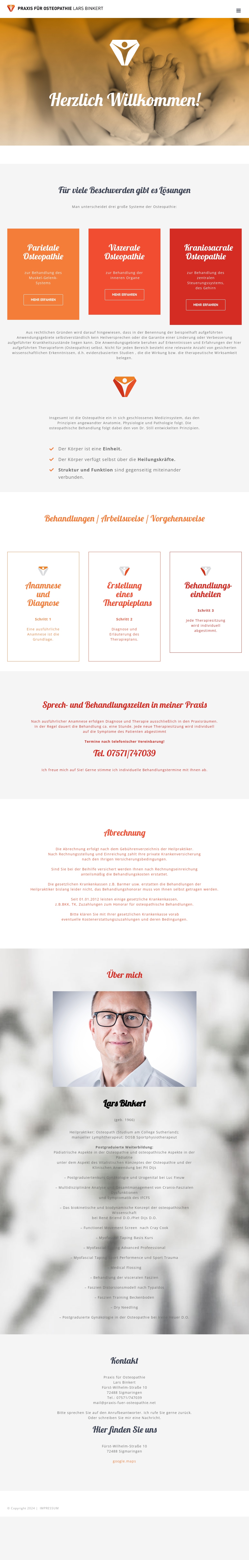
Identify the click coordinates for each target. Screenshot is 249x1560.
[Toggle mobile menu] (239, 10)
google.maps (124, 1461)
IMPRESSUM (49, 1508)
